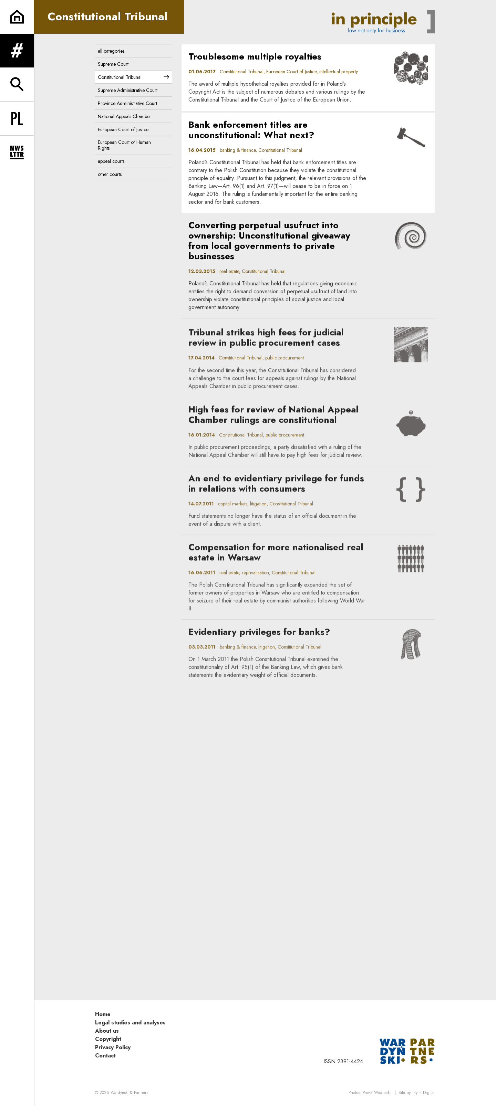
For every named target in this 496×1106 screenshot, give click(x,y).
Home (103, 1014)
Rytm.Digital (424, 1092)
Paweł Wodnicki (377, 1092)
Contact (105, 1056)
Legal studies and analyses (130, 1022)
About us (107, 1031)
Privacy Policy (113, 1047)
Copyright (108, 1039)
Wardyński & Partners (129, 1092)
